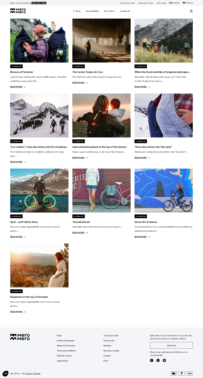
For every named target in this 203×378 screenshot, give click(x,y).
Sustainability (92, 11)
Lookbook (125, 11)
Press (105, 360)
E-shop (77, 11)
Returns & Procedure (66, 345)
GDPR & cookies (64, 355)
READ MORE (18, 86)
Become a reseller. (111, 350)
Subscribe (171, 345)
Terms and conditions (66, 350)
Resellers (107, 345)
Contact (107, 355)
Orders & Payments (65, 340)
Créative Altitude (32, 373)
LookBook (16, 66)
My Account (108, 340)
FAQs (59, 335)
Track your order (127, 3)
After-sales (161, 3)
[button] (5, 374)
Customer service (146, 3)
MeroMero (109, 11)
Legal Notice (62, 360)
